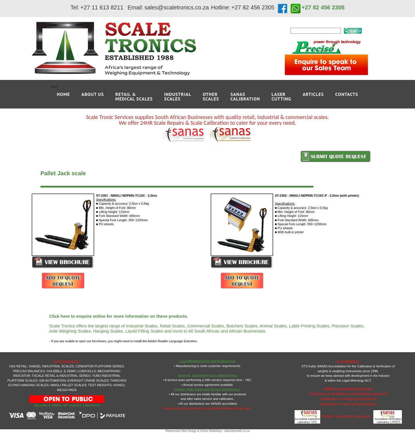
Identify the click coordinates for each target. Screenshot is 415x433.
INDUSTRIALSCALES (177, 96)
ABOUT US (92, 94)
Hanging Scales (108, 331)
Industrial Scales (142, 325)
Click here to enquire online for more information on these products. (118, 316)
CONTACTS (346, 94)
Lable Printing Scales (309, 325)
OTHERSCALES (211, 96)
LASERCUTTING (281, 96)
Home (63, 94)
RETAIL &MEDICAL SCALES (134, 96)
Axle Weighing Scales (70, 331)
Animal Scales (273, 325)
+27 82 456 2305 (323, 7)
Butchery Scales (241, 325)
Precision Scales (347, 325)
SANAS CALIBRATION (245, 96)
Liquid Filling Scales (144, 331)
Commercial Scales (205, 325)
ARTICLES (313, 94)
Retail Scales (172, 325)
